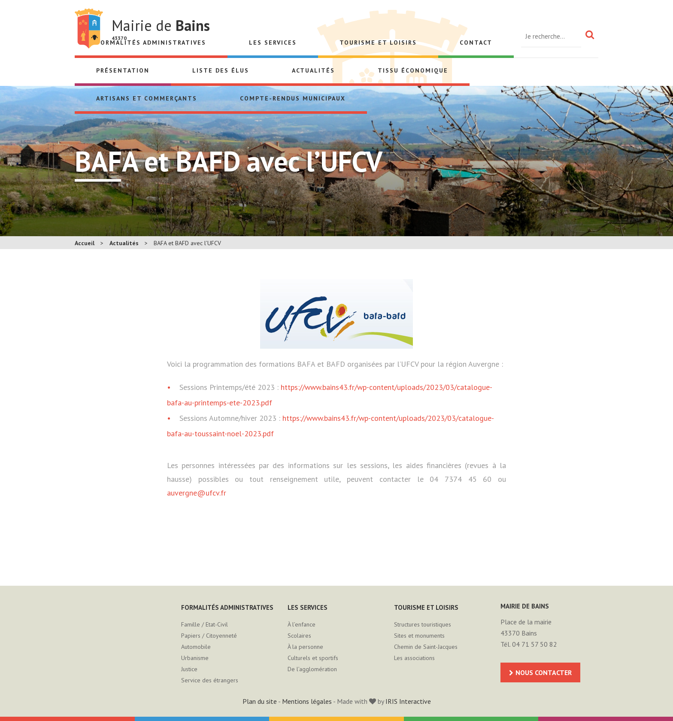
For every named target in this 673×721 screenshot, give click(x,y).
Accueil (84, 243)
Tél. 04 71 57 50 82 (528, 644)
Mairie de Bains (89, 29)
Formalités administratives (227, 607)
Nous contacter (543, 672)
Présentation (122, 70)
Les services (273, 42)
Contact (476, 42)
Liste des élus (220, 70)
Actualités (313, 70)
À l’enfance (301, 624)
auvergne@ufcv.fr (196, 493)
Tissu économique (413, 70)
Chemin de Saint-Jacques (426, 647)
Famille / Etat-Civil (204, 624)
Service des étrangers (209, 680)
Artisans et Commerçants (146, 98)
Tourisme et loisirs (378, 42)
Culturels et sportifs (313, 658)
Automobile (196, 647)
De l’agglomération (312, 669)
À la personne (305, 647)
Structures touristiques (422, 624)
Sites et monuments (419, 635)
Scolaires (299, 635)
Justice (189, 669)
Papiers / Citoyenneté (209, 635)
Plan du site (260, 701)
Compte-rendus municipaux (293, 98)
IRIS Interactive (408, 701)
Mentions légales (307, 701)
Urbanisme (195, 658)
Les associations (414, 658)
